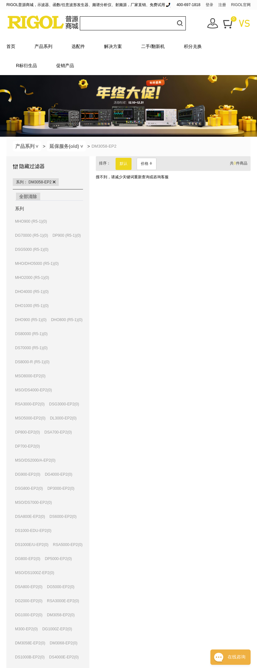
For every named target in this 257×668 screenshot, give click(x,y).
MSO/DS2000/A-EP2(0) (35, 460)
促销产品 (65, 65)
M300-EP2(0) (26, 629)
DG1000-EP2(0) (28, 615)
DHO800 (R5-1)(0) (67, 320)
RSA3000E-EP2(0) (63, 601)
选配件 (78, 46)
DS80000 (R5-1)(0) (31, 334)
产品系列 (43, 46)
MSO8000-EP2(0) (30, 376)
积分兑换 (193, 46)
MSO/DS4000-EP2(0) (33, 390)
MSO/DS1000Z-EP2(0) (34, 573)
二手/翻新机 (153, 46)
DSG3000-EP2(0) (64, 404)
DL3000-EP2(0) (63, 418)
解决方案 (113, 46)
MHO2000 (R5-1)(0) (32, 277)
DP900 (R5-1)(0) (66, 235)
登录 (209, 5)
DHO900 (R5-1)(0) (31, 320)
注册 (222, 5)
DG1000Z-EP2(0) (57, 629)
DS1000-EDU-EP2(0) (33, 530)
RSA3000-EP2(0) (30, 404)
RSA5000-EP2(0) (68, 544)
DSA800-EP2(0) (28, 587)
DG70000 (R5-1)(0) (31, 235)
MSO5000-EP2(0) (30, 418)
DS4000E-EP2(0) (64, 657)
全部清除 (28, 196)
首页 (10, 46)
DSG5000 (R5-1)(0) (32, 249)
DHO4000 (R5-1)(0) (32, 291)
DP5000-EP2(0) (58, 559)
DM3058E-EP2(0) (30, 643)
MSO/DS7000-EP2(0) (33, 502)
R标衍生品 (26, 65)
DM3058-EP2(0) (61, 615)
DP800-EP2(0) (27, 432)
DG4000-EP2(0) (58, 474)
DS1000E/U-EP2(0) (32, 544)
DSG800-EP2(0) (29, 488)
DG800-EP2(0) (27, 559)
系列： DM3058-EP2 (36, 182)
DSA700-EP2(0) (58, 432)
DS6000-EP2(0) (63, 516)
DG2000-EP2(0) (28, 601)
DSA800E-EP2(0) (30, 516)
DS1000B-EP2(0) (30, 657)
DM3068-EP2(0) (64, 643)
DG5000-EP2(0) (60, 587)
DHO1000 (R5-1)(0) (32, 305)
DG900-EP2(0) (27, 474)
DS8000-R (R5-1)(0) (32, 362)
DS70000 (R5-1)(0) (31, 348)
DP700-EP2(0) (27, 446)
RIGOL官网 (241, 5)
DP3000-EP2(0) (60, 488)
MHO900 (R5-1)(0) (31, 221)
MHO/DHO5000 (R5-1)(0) (37, 263)
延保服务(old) (67, 146)
